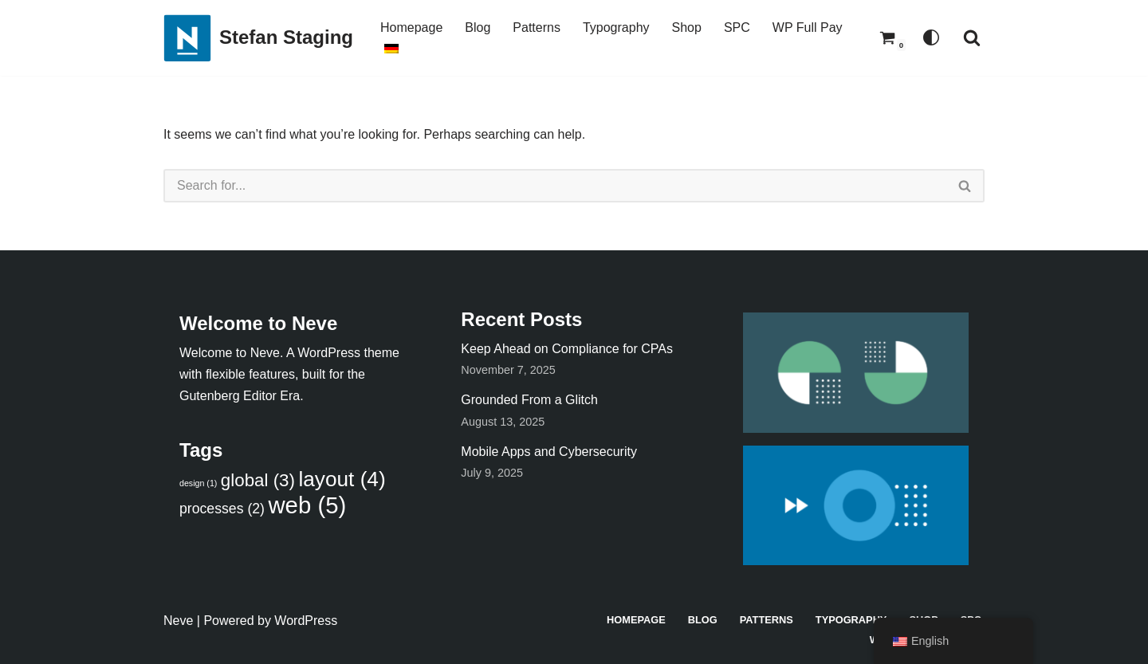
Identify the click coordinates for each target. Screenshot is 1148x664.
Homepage (411, 27)
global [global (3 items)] (258, 480)
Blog (477, 27)
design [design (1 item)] (198, 483)
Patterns (536, 27)
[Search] (972, 37)
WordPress (305, 620)
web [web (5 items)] (307, 505)
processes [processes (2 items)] (222, 509)
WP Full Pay (808, 27)
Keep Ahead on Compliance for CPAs (567, 349)
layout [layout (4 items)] (341, 479)
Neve (178, 620)
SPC (737, 27)
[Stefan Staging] (258, 37)
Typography (616, 27)
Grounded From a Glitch (529, 400)
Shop (687, 27)
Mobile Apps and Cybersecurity (549, 451)
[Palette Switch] (931, 37)
